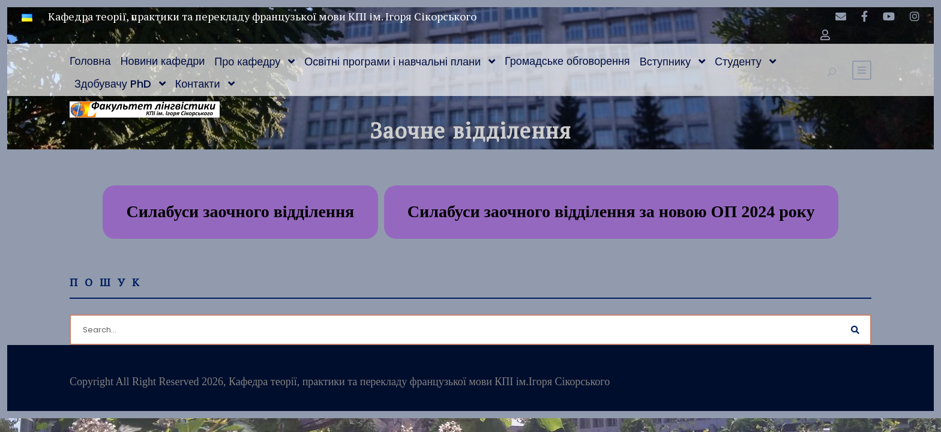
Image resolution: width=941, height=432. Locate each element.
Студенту (738, 61)
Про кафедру (247, 61)
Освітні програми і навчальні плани (392, 61)
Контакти (197, 83)
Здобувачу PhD (112, 83)
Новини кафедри (162, 60)
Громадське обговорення (567, 60)
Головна (90, 60)
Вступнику (665, 61)
